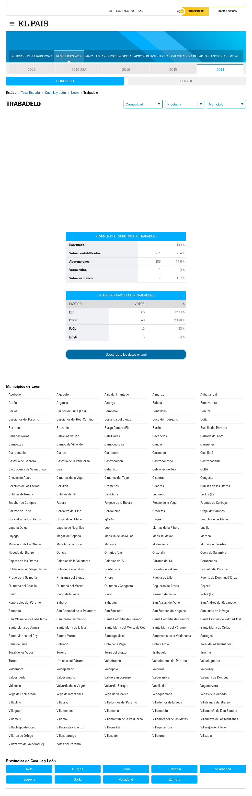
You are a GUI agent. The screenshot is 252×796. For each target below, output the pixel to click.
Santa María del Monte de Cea (125, 627)
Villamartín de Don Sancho (218, 711)
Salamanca (223, 769)
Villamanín (111, 711)
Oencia (61, 552)
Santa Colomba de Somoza (171, 619)
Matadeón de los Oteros (25, 544)
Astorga (109, 403)
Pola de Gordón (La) (70, 569)
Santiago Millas (114, 636)
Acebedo (15, 394)
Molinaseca (160, 544)
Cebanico (110, 469)
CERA (204, 469)
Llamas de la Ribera (166, 527)
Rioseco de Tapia (164, 594)
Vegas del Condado (213, 694)
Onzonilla (158, 552)
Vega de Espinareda (22, 694)
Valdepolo (111, 669)
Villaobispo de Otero (22, 727)
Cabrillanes (112, 436)
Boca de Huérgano (165, 419)
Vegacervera (209, 686)
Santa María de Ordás (215, 627)
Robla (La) (207, 594)
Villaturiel (158, 735)
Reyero (205, 586)
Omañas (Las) (114, 552)
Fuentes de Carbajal (214, 502)
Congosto (206, 478)
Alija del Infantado (116, 394)
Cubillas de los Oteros (215, 486)
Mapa (89, 56)
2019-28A (78, 69)
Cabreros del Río (68, 436)
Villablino (15, 702)
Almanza (158, 394)
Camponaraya (114, 444)
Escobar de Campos (22, 502)
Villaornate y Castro (70, 727)
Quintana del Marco (70, 586)
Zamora (174, 779)
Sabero (62, 602)
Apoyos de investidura (151, 56)
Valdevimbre (161, 677)
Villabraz (63, 702)
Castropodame (210, 461)
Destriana (111, 494)
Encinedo (158, 494)
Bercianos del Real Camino (75, 419)
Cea (59, 469)
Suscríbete (196, 11)
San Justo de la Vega (214, 611)
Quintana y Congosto (118, 586)
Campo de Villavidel (70, 444)
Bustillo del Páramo (213, 428)
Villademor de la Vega (167, 702)
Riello (108, 594)
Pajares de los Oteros (23, 561)
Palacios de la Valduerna (73, 561)
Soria (77, 779)
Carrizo (62, 453)
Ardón (13, 403)
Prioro (108, 577)
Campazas (16, 444)
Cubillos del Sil (66, 494)
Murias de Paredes (213, 544)
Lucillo (204, 527)
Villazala (206, 735)
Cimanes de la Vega (70, 478)
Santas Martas (66, 636)
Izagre (156, 519)
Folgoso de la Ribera (118, 502)
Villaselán (111, 735)
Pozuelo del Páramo (214, 569)
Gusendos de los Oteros (25, 519)
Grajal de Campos (212, 511)
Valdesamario (66, 677)
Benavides (159, 411)
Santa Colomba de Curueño (123, 619)
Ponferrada (112, 569)
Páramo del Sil (162, 561)
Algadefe (63, 394)
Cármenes (207, 444)
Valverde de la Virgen (71, 686)
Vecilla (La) (160, 686)
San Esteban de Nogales (169, 611)
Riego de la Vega (68, 594)
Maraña (205, 536)
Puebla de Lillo (162, 577)
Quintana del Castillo (23, 586)
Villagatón (15, 711)
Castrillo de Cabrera (22, 461)
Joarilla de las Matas (214, 519)
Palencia (174, 769)
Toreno (61, 652)
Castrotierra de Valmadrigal (27, 469)
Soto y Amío (160, 644)
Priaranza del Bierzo (70, 577)
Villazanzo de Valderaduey (27, 744)
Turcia (13, 661)
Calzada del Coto (211, 436)
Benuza (205, 411)
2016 (126, 69)
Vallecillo (15, 686)
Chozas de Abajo (20, 478)
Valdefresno (112, 661)
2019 (31, 69)
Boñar (204, 419)
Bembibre (111, 411)
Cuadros (158, 486)
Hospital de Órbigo (69, 519)
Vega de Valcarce (116, 694)
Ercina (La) (207, 494)
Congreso (65, 81)
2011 (220, 69)
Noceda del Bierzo (21, 552)
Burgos (77, 769)
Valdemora (16, 669)
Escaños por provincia (113, 56)
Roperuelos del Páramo (25, 602)
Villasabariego (66, 735)
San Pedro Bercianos (71, 619)
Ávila (29, 769)
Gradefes (158, 511)
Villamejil (15, 719)
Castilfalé (206, 453)
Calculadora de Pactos (189, 56)
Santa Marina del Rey (23, 636)
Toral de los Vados (21, 652)
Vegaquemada (162, 694)
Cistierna (158, 478)
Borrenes (15, 428)
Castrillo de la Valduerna (73, 461)
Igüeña (109, 519)
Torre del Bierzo (115, 652)
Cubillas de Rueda (21, 494)
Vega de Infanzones (70, 694)
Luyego (14, 536)
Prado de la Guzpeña (23, 577)
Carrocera (111, 453)
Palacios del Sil (114, 561)
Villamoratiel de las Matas (170, 719)
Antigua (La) (208, 394)
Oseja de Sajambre (213, 552)
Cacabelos (159, 436)
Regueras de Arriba (165, 586)
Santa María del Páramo (169, 627)
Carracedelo (17, 453)
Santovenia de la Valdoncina (171, 636)
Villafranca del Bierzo (215, 702)
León (107, 527)
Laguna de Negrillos (70, 527)
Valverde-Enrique (116, 686)
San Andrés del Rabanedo (218, 602)
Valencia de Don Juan (215, 677)
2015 (173, 69)
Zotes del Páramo (69, 744)
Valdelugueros (210, 661)
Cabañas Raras (19, 436)
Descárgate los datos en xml (126, 354)
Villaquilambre (162, 727)
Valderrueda (17, 677)
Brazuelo (63, 428)
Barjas (13, 411)
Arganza (62, 403)
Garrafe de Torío (20, 511)
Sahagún (110, 602)
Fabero (61, 502)
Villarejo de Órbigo (213, 727)
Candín (157, 444)
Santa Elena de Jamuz (24, 627)
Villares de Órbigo (21, 735)
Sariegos (206, 636)
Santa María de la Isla (71, 627)
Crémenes (111, 486)
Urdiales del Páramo (70, 661)
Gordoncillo (112, 511)
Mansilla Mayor (162, 536)
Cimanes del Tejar (116, 478)
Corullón (62, 486)
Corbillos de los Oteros (24, 486)
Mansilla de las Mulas (118, 536)
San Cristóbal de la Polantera (76, 611)
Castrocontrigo (162, 461)
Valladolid (126, 779)
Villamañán (160, 711)
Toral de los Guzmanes (215, 644)
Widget (235, 56)
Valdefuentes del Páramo (169, 661)
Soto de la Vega (115, 644)
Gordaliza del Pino (69, 511)
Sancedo (15, 611)
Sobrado (62, 644)
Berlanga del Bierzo (117, 419)
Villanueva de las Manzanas (219, 719)
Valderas (158, 669)
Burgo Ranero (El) (116, 428)
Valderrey (207, 669)
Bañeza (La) (208, 403)
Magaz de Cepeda (69, 536)
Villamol (62, 719)
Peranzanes (208, 561)
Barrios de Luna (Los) (71, 411)
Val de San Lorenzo (117, 677)
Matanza (110, 544)
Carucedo (159, 453)
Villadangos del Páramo (120, 702)
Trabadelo (159, 652)
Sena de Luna (18, 644)
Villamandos (65, 711)
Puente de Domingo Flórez (218, 577)
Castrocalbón (113, 461)
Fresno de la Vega (164, 502)
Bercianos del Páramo (24, 419)
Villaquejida (112, 727)
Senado (187, 81)
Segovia (29, 779)
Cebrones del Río (164, 469)
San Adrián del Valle (166, 602)
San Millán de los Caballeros (28, 619)
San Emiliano (113, 611)
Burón (156, 428)
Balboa (157, 403)
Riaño (12, 594)
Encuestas (219, 56)
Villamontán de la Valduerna (123, 719)
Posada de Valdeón (165, 569)
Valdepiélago (65, 669)
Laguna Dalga (18, 527)
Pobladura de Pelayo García (28, 569)
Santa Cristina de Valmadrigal (220, 619)
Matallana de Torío (69, 544)
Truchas (206, 652)
